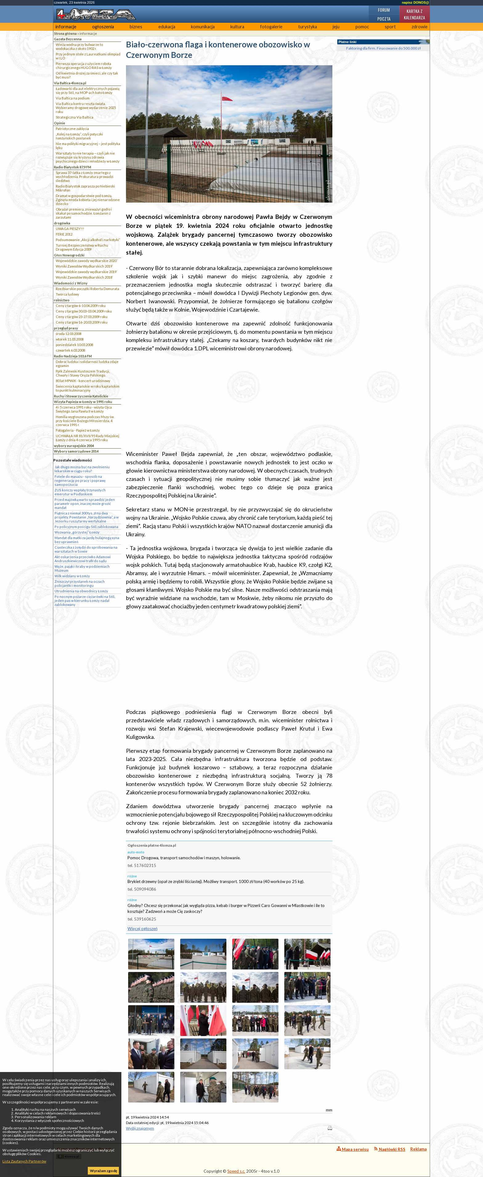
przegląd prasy (66, 328)
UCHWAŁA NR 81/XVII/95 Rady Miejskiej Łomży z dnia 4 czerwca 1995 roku (87, 438)
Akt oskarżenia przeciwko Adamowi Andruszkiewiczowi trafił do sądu (83, 559)
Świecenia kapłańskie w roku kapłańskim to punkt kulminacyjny (88, 388)
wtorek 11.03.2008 (69, 339)
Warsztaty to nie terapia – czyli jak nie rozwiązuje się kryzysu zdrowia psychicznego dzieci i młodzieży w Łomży (88, 157)
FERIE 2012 (64, 234)
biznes (136, 26)
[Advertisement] (229, 401)
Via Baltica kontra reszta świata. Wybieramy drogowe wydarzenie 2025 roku (86, 108)
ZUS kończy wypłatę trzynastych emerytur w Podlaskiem (80, 492)
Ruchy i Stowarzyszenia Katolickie (81, 396)
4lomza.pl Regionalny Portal (83, 1153)
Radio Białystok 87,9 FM (72, 167)
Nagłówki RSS (389, 1149)
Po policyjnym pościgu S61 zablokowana (86, 527)
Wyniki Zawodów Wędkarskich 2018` (84, 277)
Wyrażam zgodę (103, 1170)
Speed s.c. (236, 1171)
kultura (237, 26)
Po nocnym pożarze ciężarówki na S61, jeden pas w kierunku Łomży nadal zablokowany (85, 601)
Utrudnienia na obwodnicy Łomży (81, 591)
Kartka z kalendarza (414, 14)
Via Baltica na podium (73, 98)
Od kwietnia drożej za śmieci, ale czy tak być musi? (87, 75)
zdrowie (420, 26)
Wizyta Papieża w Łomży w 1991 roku (83, 402)
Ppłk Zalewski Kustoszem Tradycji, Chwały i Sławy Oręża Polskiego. (83, 373)
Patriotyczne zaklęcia (72, 129)
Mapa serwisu (353, 1149)
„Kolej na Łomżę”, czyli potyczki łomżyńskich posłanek (79, 136)
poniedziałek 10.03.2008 (74, 345)
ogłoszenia (103, 26)
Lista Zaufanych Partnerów (24, 1161)
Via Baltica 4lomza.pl (70, 83)
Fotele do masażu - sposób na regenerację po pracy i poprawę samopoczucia (80, 480)
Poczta (384, 18)
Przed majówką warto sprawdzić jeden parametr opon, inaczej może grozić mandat (85, 504)
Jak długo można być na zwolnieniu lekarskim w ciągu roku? (82, 469)
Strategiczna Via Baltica (74, 117)
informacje (65, 26)
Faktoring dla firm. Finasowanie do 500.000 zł (383, 48)
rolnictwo (62, 300)
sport (390, 26)
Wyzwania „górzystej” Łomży (77, 532)
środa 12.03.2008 (68, 334)
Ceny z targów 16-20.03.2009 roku (82, 322)
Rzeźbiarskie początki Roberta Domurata (87, 289)
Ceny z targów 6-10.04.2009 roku (81, 306)
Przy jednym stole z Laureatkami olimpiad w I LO (88, 56)
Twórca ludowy (67, 294)
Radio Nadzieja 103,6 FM (73, 356)
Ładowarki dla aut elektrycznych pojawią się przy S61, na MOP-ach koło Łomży (88, 91)
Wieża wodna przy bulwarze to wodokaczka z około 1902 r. (79, 46)
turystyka (307, 26)
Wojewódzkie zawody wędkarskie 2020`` (87, 261)
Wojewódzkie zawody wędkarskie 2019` (86, 272)
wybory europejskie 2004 (74, 446)
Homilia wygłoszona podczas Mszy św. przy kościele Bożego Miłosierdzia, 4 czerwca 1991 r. (85, 421)
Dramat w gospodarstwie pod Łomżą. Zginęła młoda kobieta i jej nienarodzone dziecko (88, 200)
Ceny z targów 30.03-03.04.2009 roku (84, 311)
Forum (384, 9)
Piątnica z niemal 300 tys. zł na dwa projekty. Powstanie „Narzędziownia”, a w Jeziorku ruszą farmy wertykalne (87, 517)
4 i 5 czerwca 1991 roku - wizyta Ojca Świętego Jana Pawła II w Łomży (84, 409)
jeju (336, 26)
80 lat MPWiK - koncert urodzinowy (83, 381)
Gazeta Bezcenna (68, 39)
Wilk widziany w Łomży (72, 576)
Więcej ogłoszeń (142, 928)
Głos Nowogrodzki (69, 255)
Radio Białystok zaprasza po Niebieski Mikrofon (85, 188)
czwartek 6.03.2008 (70, 350)
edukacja (166, 26)
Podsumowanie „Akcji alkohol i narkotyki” (88, 240)
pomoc (362, 26)
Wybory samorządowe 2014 (76, 451)
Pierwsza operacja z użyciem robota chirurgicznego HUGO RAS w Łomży (84, 66)
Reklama (418, 1149)
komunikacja (203, 26)
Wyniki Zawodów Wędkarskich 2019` (84, 266)
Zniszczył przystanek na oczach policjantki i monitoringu (80, 583)
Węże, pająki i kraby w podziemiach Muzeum (82, 568)
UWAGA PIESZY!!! (70, 229)
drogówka (62, 223)
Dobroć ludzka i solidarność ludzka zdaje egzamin (87, 364)
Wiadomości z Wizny (70, 283)
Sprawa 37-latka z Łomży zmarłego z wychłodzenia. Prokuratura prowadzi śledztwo (84, 177)
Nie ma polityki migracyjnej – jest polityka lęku (88, 146)
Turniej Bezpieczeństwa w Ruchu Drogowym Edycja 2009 (82, 247)
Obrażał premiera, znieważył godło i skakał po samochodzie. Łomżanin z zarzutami (84, 213)
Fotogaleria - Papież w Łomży (78, 430)
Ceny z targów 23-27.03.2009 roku (82, 317)
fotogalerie (271, 26)
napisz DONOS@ (415, 2)
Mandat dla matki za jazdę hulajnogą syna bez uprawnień (87, 540)
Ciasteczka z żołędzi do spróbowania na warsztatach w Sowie (86, 549)
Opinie (59, 123)
